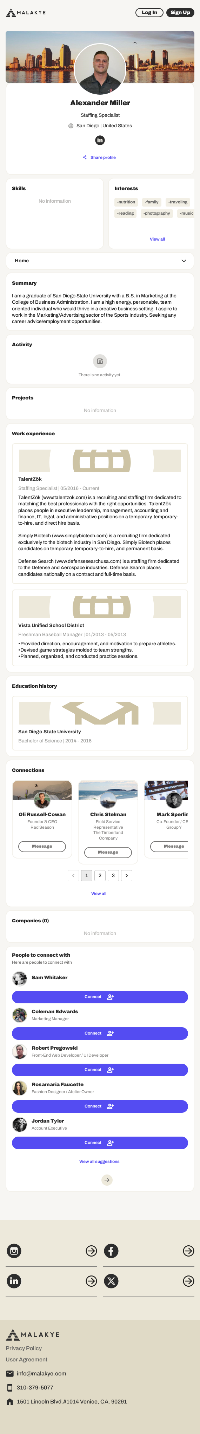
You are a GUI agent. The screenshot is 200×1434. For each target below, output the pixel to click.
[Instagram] (51, 1255)
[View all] (157, 239)
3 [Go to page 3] (113, 875)
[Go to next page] (126, 875)
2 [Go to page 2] (100, 875)
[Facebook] (148, 1255)
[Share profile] (99, 157)
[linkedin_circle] (100, 140)
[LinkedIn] (51, 1285)
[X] (148, 1285)
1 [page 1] (86, 875)
